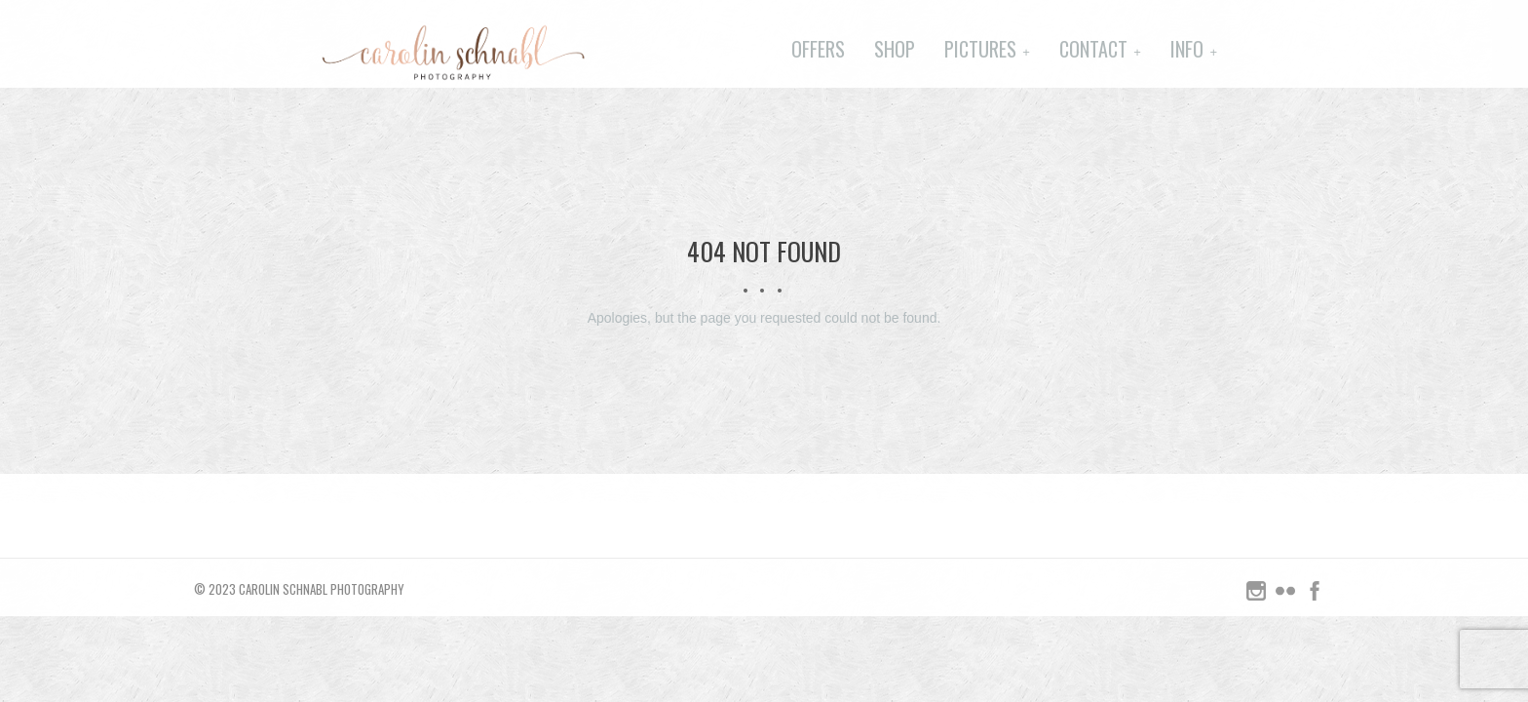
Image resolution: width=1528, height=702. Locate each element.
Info (1186, 48)
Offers (818, 48)
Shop (894, 48)
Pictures (980, 48)
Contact (1093, 48)
